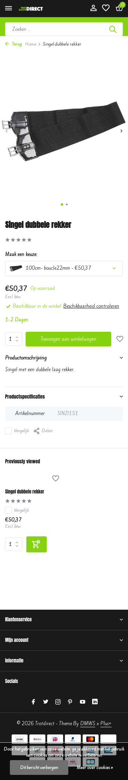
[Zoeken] (64, 29)
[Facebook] (33, 702)
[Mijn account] (93, 8)
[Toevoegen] (36, 544)
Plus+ (106, 723)
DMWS (87, 723)
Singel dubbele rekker (24, 492)
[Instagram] (58, 702)
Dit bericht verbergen (39, 767)
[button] (62, 204)
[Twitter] (45, 702)
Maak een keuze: (21, 254)
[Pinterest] (70, 702)
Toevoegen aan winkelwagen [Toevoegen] (68, 339)
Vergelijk (17, 431)
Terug (13, 44)
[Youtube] (82, 702)
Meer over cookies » (95, 767)
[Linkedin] (95, 702)
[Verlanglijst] (106, 8)
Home (33, 44)
